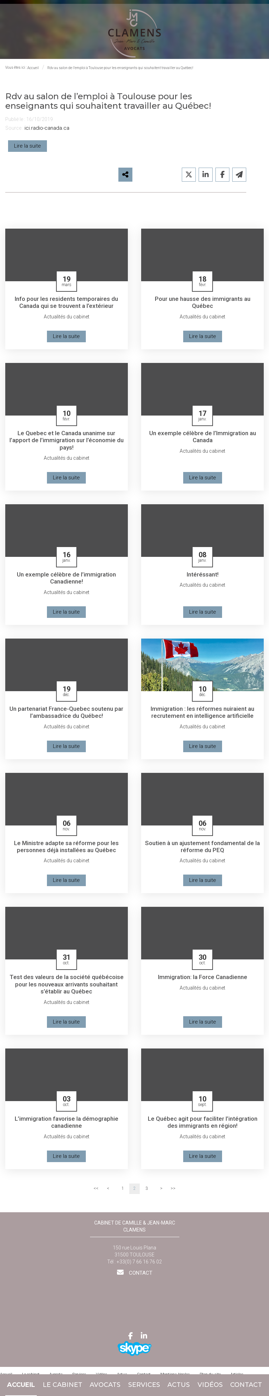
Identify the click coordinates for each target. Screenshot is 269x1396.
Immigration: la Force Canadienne (202, 981)
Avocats (105, 1385)
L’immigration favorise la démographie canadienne (66, 1127)
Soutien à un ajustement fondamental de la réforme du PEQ (202, 850)
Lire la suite (27, 149)
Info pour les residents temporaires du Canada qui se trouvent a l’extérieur (66, 305)
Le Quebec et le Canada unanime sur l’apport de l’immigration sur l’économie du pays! (67, 443)
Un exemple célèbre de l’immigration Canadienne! (66, 581)
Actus (178, 1385)
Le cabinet (62, 1385)
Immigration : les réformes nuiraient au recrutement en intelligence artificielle (202, 716)
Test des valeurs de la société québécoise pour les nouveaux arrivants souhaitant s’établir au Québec (66, 989)
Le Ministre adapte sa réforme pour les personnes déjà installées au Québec (66, 850)
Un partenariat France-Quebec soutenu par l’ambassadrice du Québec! (66, 716)
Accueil (21, 1385)
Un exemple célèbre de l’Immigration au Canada (202, 440)
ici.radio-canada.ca (47, 131)
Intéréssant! (202, 577)
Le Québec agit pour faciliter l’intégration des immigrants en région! (202, 1127)
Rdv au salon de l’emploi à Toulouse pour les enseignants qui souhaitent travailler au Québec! (120, 71)
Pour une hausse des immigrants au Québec (202, 305)
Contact (246, 1385)
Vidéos (210, 1385)
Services (144, 1385)
